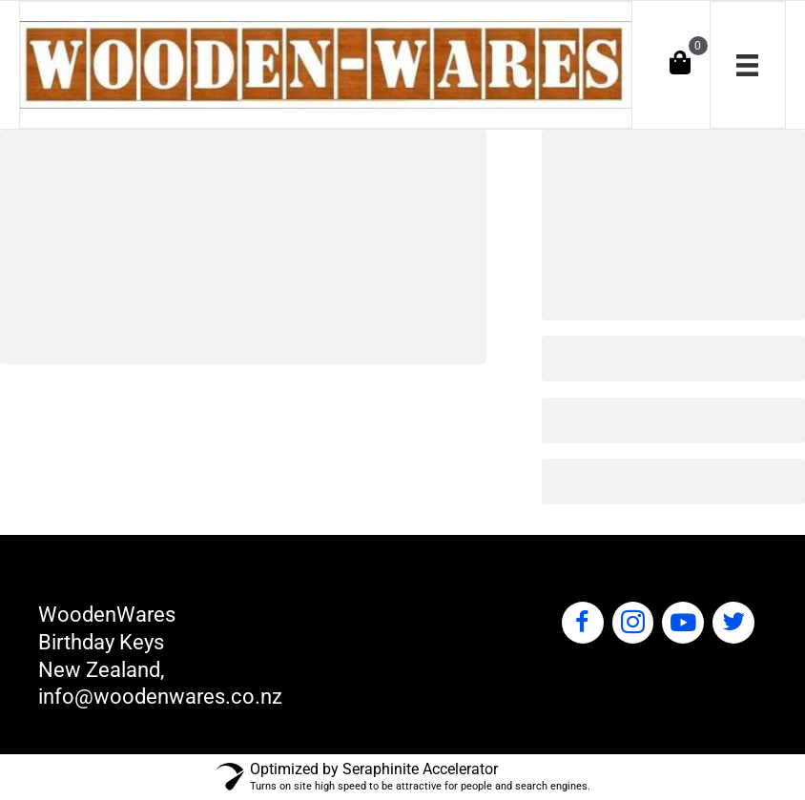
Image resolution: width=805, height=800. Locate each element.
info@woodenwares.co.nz (160, 696)
